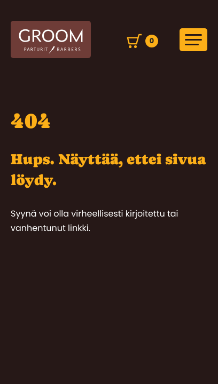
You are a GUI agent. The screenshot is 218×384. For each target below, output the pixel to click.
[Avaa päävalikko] (193, 39)
